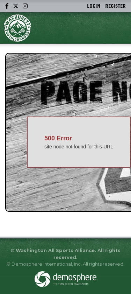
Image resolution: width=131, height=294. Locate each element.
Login (93, 6)
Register (115, 6)
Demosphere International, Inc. (47, 264)
